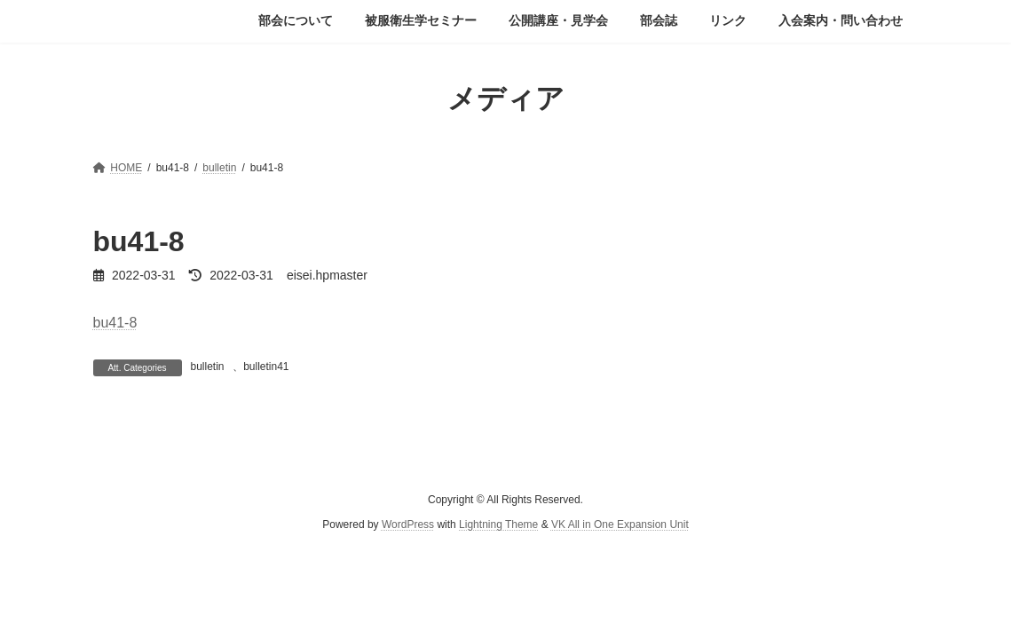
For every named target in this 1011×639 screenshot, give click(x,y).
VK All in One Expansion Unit (620, 524)
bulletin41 (265, 366)
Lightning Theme (498, 524)
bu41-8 (115, 322)
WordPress (408, 524)
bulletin (208, 366)
